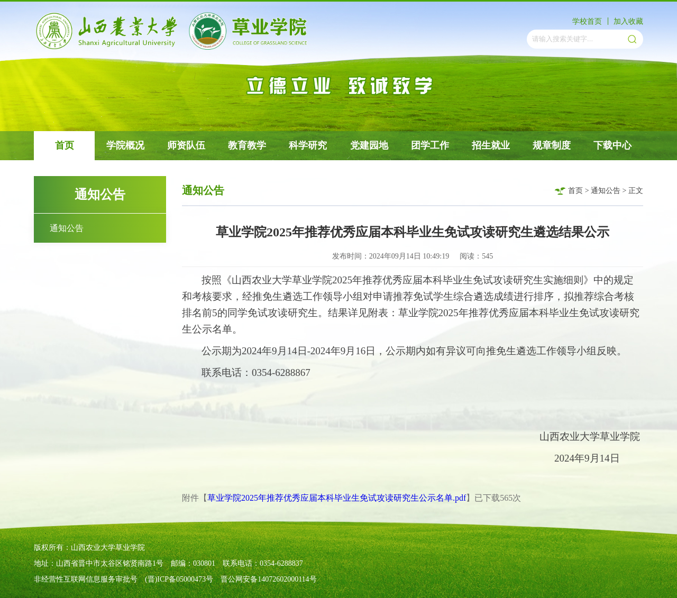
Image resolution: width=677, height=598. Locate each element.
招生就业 (491, 145)
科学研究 (308, 145)
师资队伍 (186, 145)
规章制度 (552, 145)
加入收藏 (628, 21)
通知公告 (67, 228)
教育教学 (247, 145)
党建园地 (369, 145)
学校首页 (587, 21)
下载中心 (612, 145)
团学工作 (430, 145)
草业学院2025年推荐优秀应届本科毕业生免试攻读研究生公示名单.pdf (336, 497)
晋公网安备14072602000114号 (268, 579)
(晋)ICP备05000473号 (179, 579)
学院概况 (125, 145)
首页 (64, 145)
